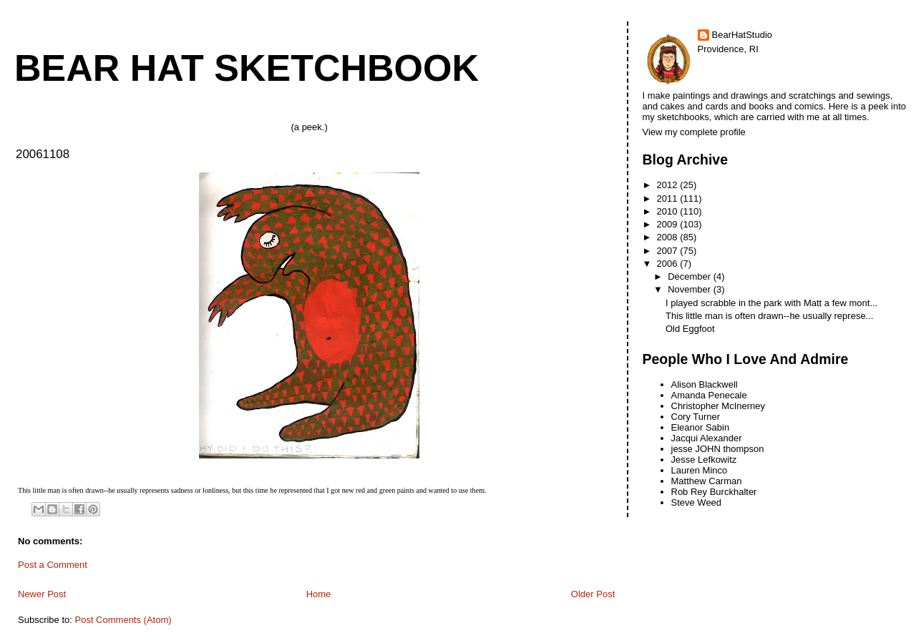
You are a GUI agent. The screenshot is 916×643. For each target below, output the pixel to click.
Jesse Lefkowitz (704, 459)
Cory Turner (696, 416)
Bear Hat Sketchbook (246, 68)
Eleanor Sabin (700, 427)
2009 (669, 224)
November (690, 289)
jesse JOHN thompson (717, 448)
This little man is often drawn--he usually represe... (769, 315)
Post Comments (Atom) (123, 619)
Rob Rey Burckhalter (714, 491)
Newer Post (42, 594)
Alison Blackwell (704, 384)
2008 (669, 237)
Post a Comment (52, 564)
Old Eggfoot (690, 328)
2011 (669, 198)
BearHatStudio (742, 34)
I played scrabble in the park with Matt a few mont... (771, 303)
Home (318, 594)
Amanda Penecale (709, 395)
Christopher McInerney (718, 406)
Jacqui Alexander (706, 438)
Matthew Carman (706, 481)
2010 (669, 211)
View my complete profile (694, 132)
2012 (669, 185)
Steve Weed (696, 502)
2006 (669, 263)
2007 (669, 250)
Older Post (593, 594)
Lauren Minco (699, 470)
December (690, 276)
